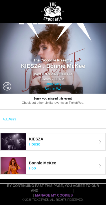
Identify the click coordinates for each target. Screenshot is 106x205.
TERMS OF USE (18, 191)
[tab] (53, 142)
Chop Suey (53, 84)
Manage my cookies (54, 195)
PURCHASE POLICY (55, 191)
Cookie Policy (88, 191)
